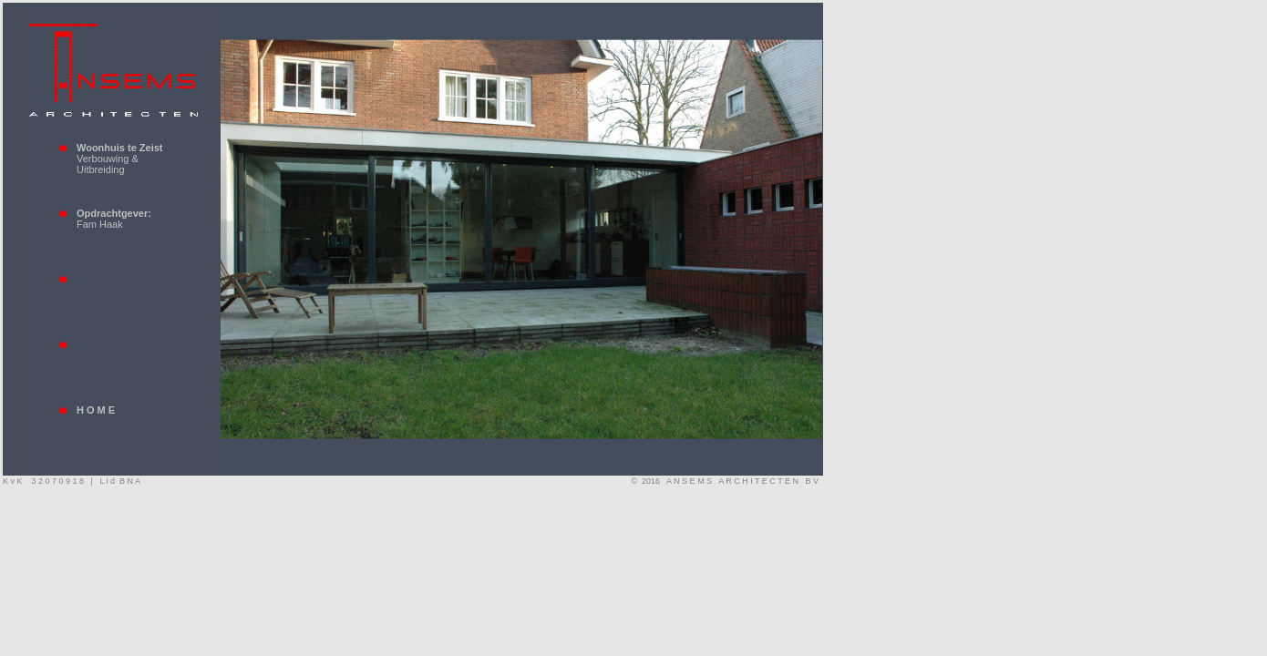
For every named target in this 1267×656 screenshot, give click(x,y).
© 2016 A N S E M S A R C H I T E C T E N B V (727, 481)
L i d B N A (119, 481)
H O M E (96, 410)
